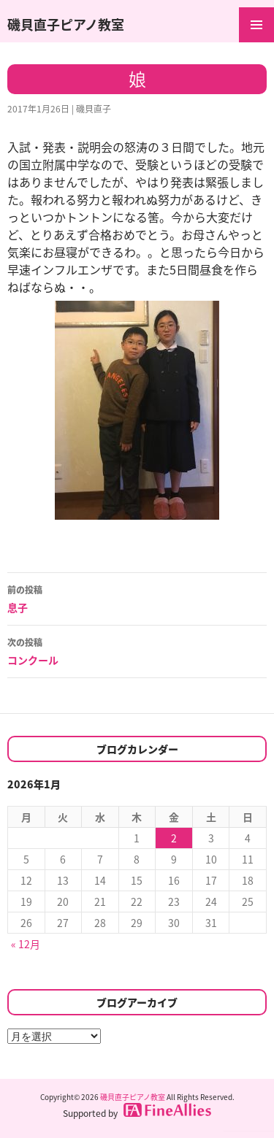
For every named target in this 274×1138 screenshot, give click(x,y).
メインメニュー (256, 24)
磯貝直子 (93, 108)
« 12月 (25, 944)
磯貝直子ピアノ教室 (65, 24)
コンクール (137, 650)
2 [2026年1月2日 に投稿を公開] (174, 838)
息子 (137, 598)
